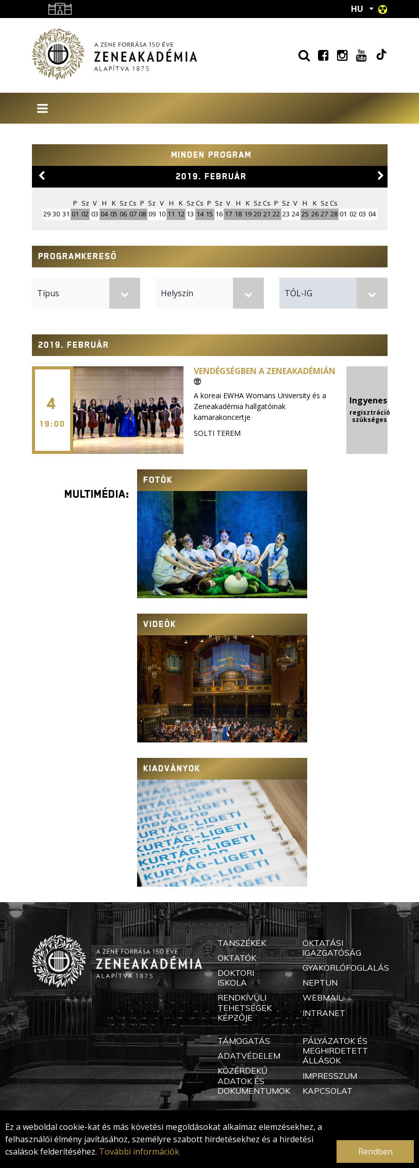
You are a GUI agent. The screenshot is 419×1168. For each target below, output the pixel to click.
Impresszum (330, 1076)
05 (114, 213)
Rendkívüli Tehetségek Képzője (244, 1007)
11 (171, 213)
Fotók (158, 480)
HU (357, 8)
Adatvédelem (248, 1056)
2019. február (211, 176)
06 (123, 213)
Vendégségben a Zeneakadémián (265, 375)
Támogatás (243, 1041)
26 (315, 213)
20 (257, 213)
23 (286, 213)
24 (295, 213)
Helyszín (177, 293)
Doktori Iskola (235, 978)
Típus (48, 293)
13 (190, 213)
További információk (139, 1151)
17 (228, 213)
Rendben (375, 1151)
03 (94, 213)
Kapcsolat (328, 1091)
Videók (159, 624)
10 (161, 213)
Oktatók (236, 958)
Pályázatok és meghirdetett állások (335, 1050)
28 (334, 213)
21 (267, 213)
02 (85, 213)
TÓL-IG (298, 293)
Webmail (323, 997)
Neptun (320, 982)
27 (324, 213)
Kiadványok (171, 768)
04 (104, 213)
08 (142, 213)
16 (219, 213)
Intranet (324, 1013)
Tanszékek (241, 943)
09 (152, 213)
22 (276, 213)
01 (75, 213)
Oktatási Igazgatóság (332, 948)
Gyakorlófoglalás (346, 967)
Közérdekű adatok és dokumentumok (253, 1080)
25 (305, 213)
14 (200, 213)
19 (248, 213)
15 (209, 213)
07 (133, 213)
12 (181, 213)
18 (238, 213)
